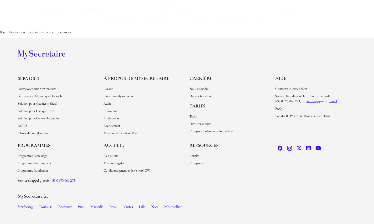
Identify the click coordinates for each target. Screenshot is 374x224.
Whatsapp (313, 101)
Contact (307, 9)
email (333, 101)
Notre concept (120, 21)
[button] (121, 21)
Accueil (114, 145)
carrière (287, 9)
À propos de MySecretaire (136, 78)
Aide (280, 78)
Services (28, 78)
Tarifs (263, 21)
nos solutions (158, 21)
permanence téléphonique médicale (216, 21)
